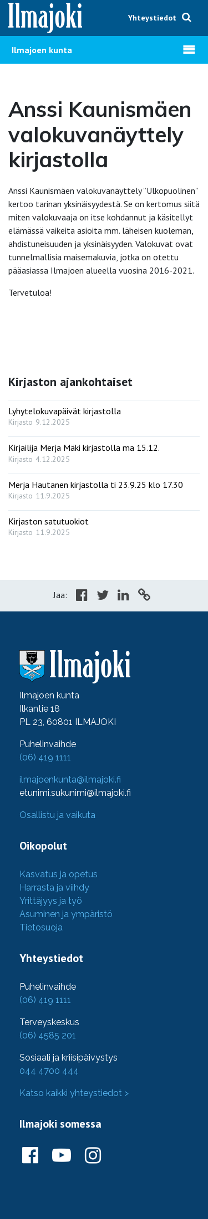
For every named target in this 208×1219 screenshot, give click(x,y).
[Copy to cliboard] (144, 596)
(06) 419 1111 (45, 757)
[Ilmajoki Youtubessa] (61, 1156)
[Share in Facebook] (82, 596)
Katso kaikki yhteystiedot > (74, 1093)
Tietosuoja (41, 927)
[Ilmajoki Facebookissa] (30, 1156)
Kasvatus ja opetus (58, 874)
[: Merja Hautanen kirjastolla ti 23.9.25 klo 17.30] (104, 488)
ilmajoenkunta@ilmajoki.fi (70, 779)
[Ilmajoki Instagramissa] (93, 1156)
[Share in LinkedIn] (123, 596)
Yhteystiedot (152, 18)
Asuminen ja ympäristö (66, 914)
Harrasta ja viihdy (54, 887)
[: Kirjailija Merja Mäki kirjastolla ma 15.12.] (104, 450)
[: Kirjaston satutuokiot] (104, 524)
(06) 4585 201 (47, 1035)
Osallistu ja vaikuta (57, 815)
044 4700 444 (49, 1071)
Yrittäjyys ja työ (50, 901)
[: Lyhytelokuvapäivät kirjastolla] (104, 414)
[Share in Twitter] (103, 596)
